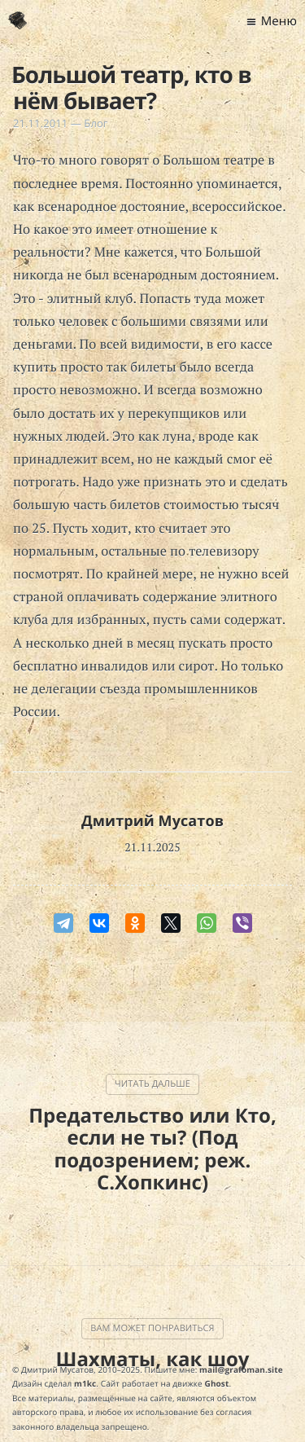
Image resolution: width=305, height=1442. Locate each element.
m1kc (85, 1383)
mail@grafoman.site (241, 1369)
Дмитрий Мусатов (152, 821)
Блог (95, 123)
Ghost (217, 1383)
